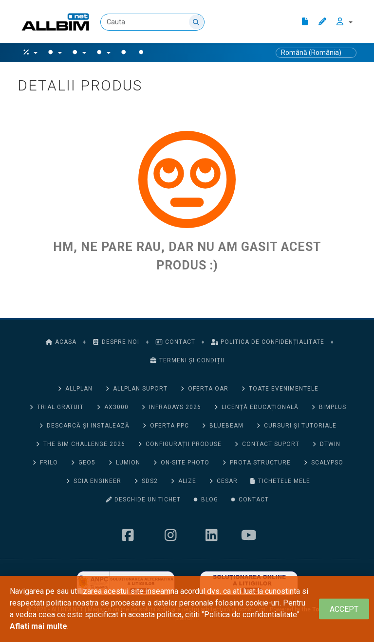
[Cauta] (152, 22)
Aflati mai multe (38, 626)
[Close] (344, 609)
